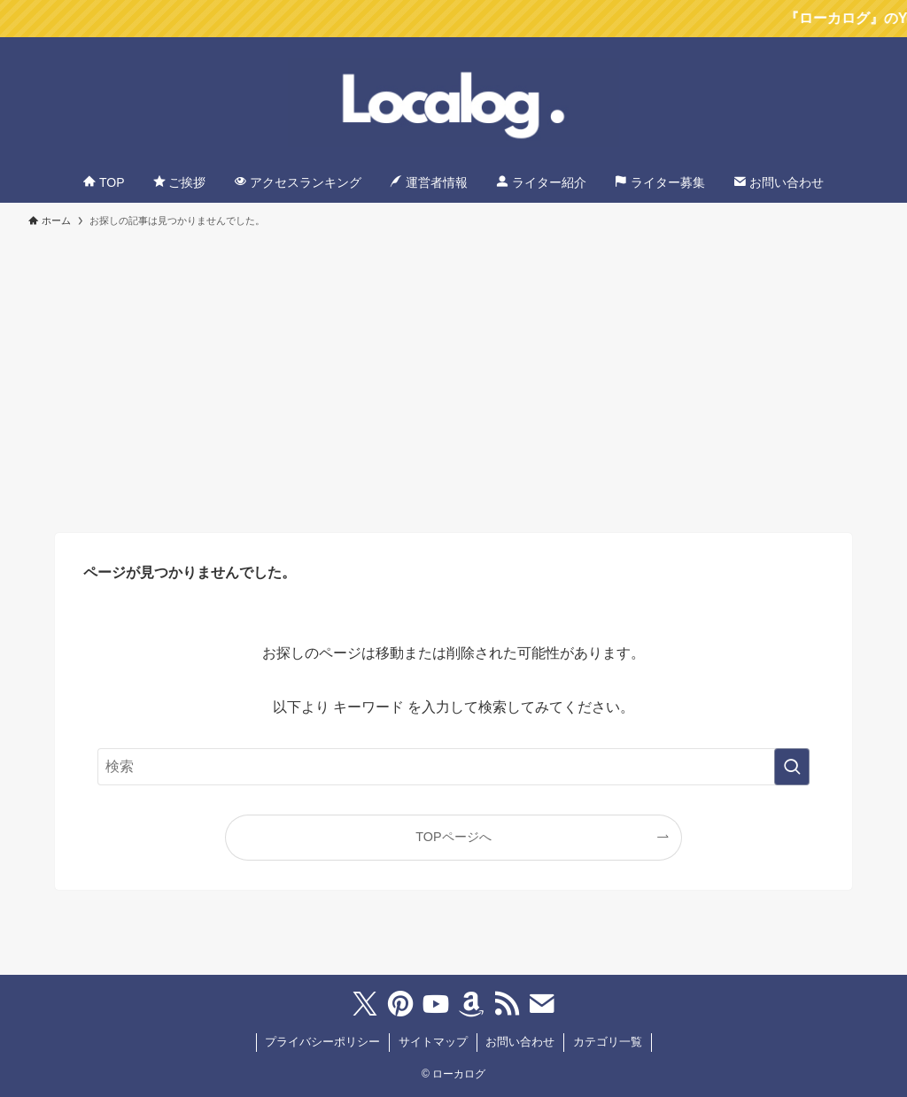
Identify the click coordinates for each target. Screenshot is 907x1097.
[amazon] (471, 1004)
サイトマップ (433, 1041)
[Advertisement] (453, 372)
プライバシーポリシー (322, 1041)
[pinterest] (400, 1004)
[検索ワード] (453, 766)
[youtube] (436, 1004)
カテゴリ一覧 (607, 1041)
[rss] (507, 1004)
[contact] (542, 1004)
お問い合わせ (519, 1041)
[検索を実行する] (792, 766)
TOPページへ (453, 837)
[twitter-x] (365, 1004)
